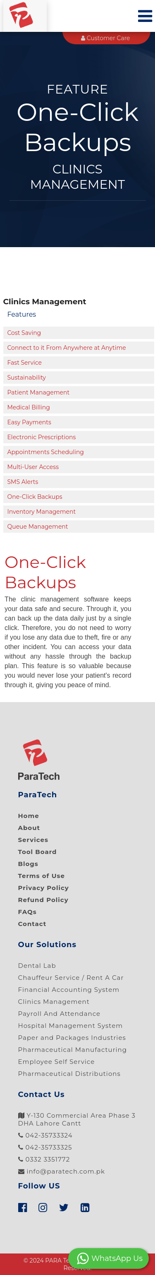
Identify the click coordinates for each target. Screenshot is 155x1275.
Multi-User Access (33, 467)
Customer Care (105, 38)
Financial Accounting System (69, 990)
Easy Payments (29, 422)
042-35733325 (45, 1147)
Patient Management (38, 392)
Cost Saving (24, 333)
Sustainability (26, 377)
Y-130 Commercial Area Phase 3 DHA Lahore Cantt (77, 1119)
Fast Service (24, 362)
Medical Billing (28, 407)
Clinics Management (54, 1002)
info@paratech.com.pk (61, 1171)
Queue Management (37, 526)
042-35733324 (45, 1135)
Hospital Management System (70, 1026)
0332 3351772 (44, 1159)
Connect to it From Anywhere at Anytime (66, 347)
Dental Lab (37, 965)
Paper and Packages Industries (72, 1038)
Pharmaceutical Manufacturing (72, 1050)
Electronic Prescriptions (41, 437)
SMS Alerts (22, 482)
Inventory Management (41, 511)
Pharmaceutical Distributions (69, 1074)
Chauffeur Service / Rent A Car (71, 978)
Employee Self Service (56, 1062)
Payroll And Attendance (59, 1014)
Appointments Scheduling (45, 452)
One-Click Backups (34, 496)
